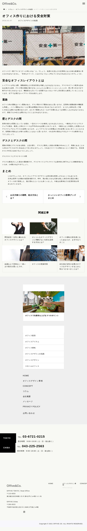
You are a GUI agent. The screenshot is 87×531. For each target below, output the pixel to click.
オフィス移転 (30, 349)
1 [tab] (41, 309)
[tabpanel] (43, 306)
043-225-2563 (33, 450)
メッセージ (28, 405)
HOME (26, 380)
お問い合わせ (29, 417)
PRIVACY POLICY (31, 411)
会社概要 (27, 400)
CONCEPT (28, 390)
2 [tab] (43, 309)
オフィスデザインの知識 (28, 20)
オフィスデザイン (32, 363)
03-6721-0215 (34, 440)
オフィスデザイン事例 (33, 385)
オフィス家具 (30, 336)
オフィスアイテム (32, 343)
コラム (26, 395)
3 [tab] (45, 309)
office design (67, 491)
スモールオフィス (32, 370)
